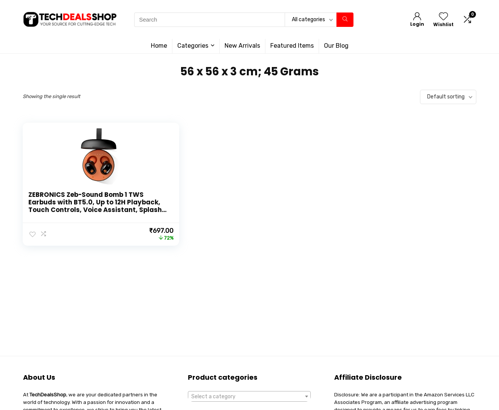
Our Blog (336, 45)
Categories (192, 45)
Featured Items (292, 45)
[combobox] (249, 396)
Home (159, 45)
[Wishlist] (443, 17)
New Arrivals (242, 45)
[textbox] (249, 396)
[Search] (344, 19)
